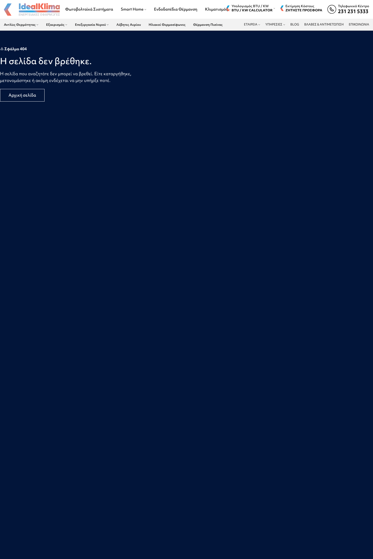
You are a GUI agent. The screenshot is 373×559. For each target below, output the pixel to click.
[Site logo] (32, 10)
